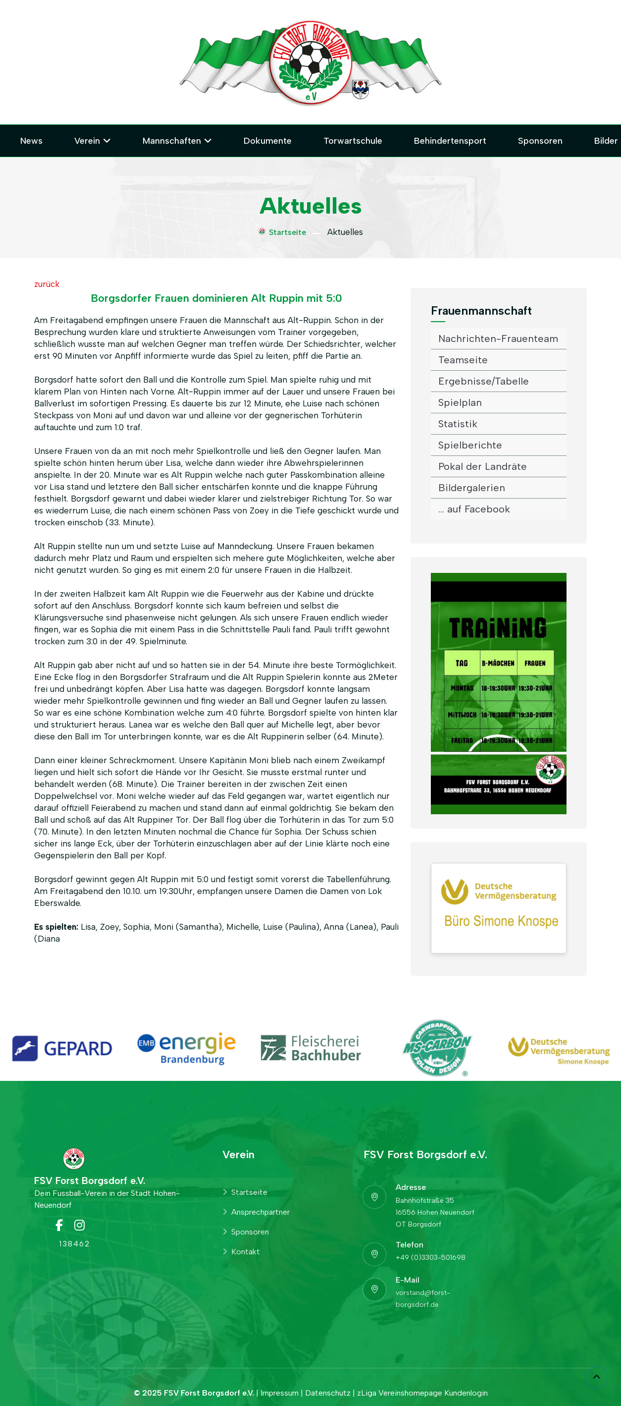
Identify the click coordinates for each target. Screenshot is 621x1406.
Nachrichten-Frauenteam (498, 338)
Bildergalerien (471, 488)
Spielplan (460, 402)
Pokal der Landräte (482, 466)
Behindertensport (450, 140)
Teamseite (463, 360)
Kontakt (241, 1251)
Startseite (282, 232)
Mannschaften (172, 140)
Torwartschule (352, 140)
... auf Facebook (474, 509)
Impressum (279, 1393)
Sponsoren (540, 140)
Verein (87, 140)
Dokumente (268, 140)
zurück (46, 284)
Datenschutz (328, 1393)
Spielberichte (470, 445)
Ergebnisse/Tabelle (483, 381)
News (31, 140)
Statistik (457, 424)
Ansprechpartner (256, 1212)
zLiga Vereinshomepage (399, 1393)
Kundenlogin (466, 1393)
